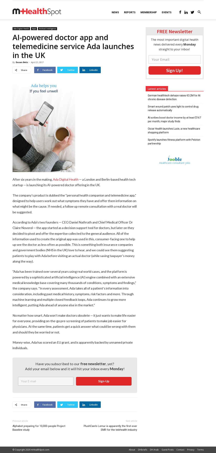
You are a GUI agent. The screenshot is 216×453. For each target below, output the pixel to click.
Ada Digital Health (21, 28)
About (132, 449)
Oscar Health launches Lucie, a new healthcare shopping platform (174, 130)
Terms (200, 449)
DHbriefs (142, 449)
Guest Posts (168, 449)
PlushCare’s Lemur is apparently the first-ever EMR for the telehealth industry (110, 427)
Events (166, 12)
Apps (34, 28)
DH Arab (154, 449)
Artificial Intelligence (47, 28)
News (115, 12)
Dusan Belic (22, 62)
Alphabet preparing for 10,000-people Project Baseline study (39, 427)
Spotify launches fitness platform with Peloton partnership (174, 141)
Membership (148, 12)
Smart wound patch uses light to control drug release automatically (173, 108)
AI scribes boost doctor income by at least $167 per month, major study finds (174, 119)
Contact (180, 449)
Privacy (190, 449)
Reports (129, 12)
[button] (199, 12)
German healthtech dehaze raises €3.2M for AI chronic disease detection (174, 97)
